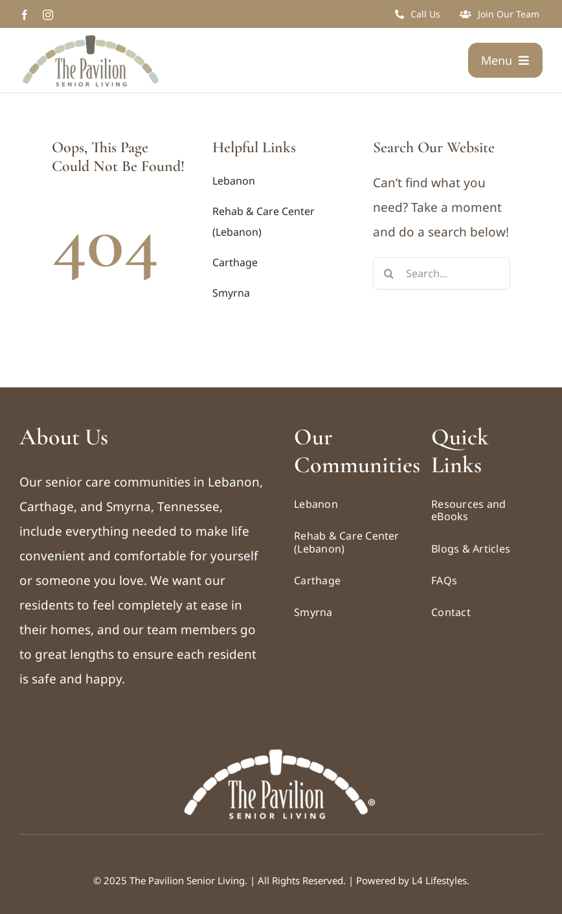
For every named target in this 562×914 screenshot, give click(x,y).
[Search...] (442, 273)
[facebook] (24, 15)
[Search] (389, 273)
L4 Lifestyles (439, 880)
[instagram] (48, 15)
